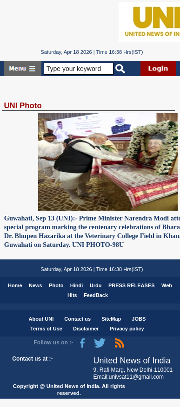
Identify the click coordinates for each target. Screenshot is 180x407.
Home (15, 285)
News (35, 285)
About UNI (40, 319)
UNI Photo (22, 105)
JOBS (139, 319)
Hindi (76, 285)
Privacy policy (127, 328)
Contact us (77, 319)
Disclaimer (86, 328)
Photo (56, 285)
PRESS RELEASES (131, 285)
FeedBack (96, 295)
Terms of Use (46, 328)
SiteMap (111, 319)
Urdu (96, 285)
